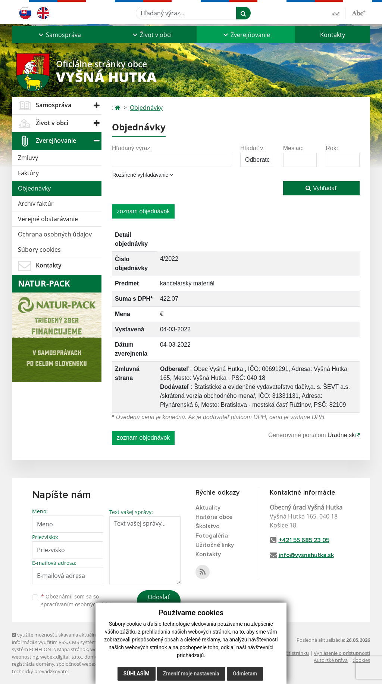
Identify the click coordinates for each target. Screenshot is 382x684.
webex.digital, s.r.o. (61, 656)
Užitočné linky (214, 545)
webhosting (25, 656)
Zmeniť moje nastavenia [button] (191, 674)
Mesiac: (293, 148)
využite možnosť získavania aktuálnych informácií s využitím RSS (58, 638)
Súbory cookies (39, 249)
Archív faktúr (36, 203)
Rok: (332, 148)
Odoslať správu (159, 601)
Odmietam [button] (245, 674)
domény (93, 656)
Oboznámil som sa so (79, 600)
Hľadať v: (252, 148)
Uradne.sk (341, 435)
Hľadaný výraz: (132, 148)
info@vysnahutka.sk (306, 555)
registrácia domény (33, 663)
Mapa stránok (72, 649)
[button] (59, 34)
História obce (213, 517)
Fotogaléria (211, 536)
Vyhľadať (321, 188)
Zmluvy (28, 158)
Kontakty (332, 35)
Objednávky (34, 188)
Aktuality (207, 508)
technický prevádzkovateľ (40, 671)
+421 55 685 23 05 (304, 540)
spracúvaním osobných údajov (79, 604)
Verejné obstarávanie (48, 219)
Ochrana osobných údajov (55, 234)
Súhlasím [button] (136, 674)
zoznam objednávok (143, 211)
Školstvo (207, 526)
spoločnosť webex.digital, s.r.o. (90, 663)
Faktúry (28, 173)
